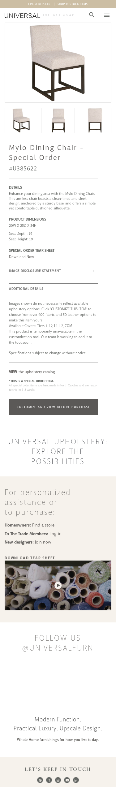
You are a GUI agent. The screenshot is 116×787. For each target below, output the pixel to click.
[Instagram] (58, 780)
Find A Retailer (39, 4)
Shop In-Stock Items (73, 4)
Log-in (55, 533)
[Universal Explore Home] (39, 15)
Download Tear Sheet (30, 558)
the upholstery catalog (32, 371)
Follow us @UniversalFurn (58, 643)
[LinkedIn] (76, 780)
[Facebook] (49, 780)
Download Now (21, 256)
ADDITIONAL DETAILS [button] (26, 288)
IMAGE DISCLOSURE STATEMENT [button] (35, 271)
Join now (43, 542)
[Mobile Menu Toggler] (107, 15)
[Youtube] (67, 780)
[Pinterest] (40, 780)
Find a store (43, 525)
